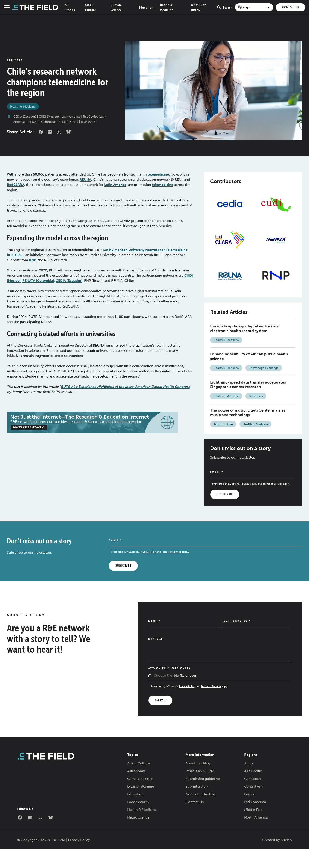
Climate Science (140, 779)
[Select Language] (254, 7)
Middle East (253, 810)
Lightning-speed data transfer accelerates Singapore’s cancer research (248, 384)
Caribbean (252, 779)
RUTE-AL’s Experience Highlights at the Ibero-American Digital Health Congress (125, 387)
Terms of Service (273, 483)
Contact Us (290, 7)
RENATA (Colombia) (42, 122)
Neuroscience (138, 817)
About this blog (198, 763)
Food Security (138, 802)
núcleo (286, 840)
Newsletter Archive (201, 794)
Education (146, 7)
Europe (250, 794)
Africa (248, 763)
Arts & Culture (223, 424)
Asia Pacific (253, 771)
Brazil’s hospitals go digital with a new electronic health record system (244, 328)
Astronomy (136, 771)
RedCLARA (15, 185)
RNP (32, 260)
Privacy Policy (249, 483)
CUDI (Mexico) (49, 116)
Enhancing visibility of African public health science (249, 356)
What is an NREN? (200, 771)
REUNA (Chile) (68, 122)
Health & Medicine (23, 106)
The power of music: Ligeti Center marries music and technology (247, 412)
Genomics (256, 396)
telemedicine (158, 174)
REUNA (85, 179)
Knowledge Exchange (264, 368)
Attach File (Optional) (169, 668)
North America (256, 817)
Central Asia (253, 786)
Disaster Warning (140, 786)
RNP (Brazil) (89, 122)
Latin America (71, 116)
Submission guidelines (203, 779)
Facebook (40, 131)
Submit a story (197, 786)
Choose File (162, 675)
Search (225, 10)
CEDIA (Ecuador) (24, 116)
